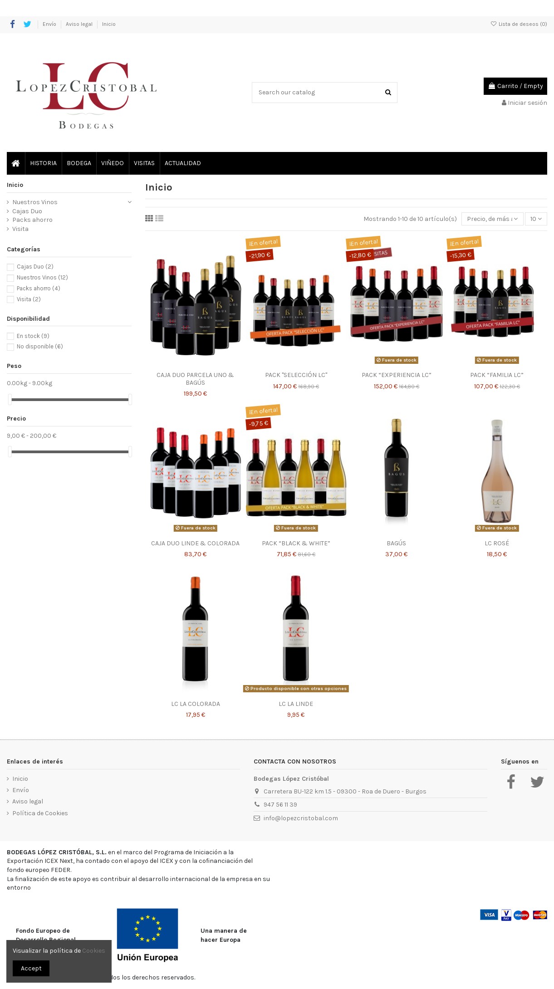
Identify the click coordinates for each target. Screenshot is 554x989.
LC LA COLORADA (195, 704)
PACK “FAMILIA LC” (497, 375)
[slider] (10, 399)
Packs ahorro (32, 220)
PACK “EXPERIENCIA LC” (396, 375)
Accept (31, 968)
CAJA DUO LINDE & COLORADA (195, 543)
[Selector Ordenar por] (492, 218)
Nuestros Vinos (35, 202)
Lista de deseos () (518, 24)
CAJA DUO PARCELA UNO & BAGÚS (195, 379)
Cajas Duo (27, 211)
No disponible (40, 346)
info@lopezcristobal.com (301, 818)
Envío (50, 24)
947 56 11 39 (280, 804)
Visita (20, 229)
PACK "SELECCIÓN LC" (296, 375)
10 (536, 219)
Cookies (93, 951)
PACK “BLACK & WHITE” (296, 543)
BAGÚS (396, 543)
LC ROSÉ (497, 543)
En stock (33, 336)
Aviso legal (80, 24)
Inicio (109, 24)
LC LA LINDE (296, 704)
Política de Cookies (40, 813)
